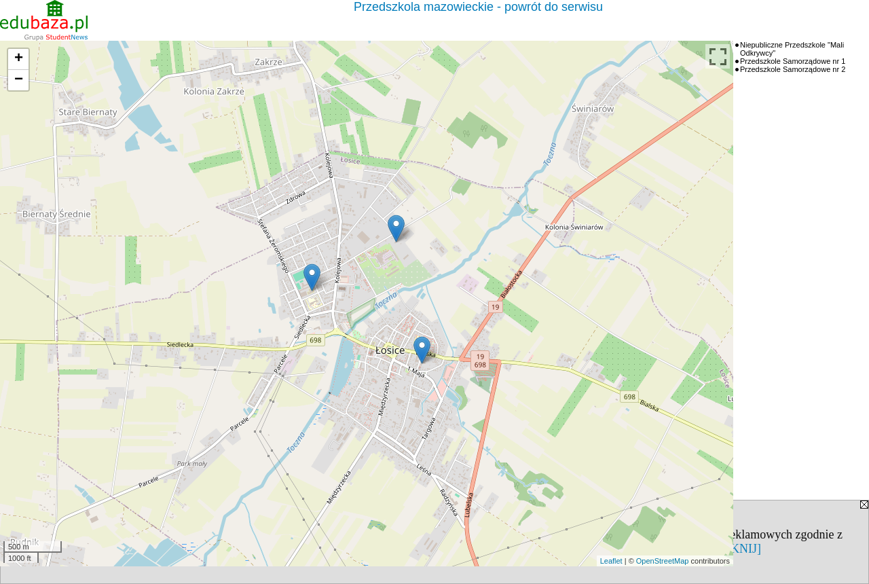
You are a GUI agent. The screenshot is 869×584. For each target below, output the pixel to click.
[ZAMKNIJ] (730, 548)
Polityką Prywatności (160, 548)
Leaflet (611, 561)
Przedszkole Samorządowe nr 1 (792, 61)
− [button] (18, 80)
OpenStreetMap (662, 561)
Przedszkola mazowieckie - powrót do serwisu (478, 7)
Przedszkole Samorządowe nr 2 (792, 69)
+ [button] (18, 59)
